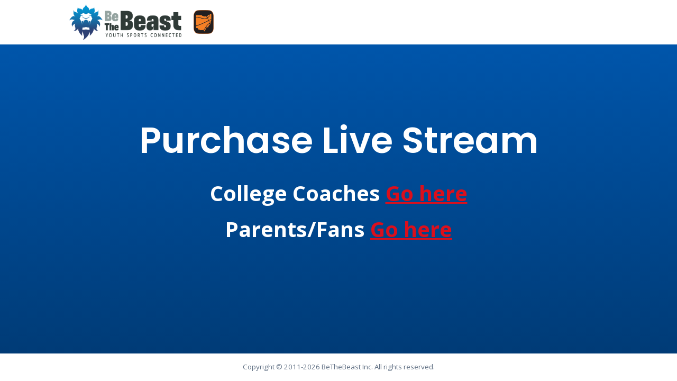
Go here (427, 192)
